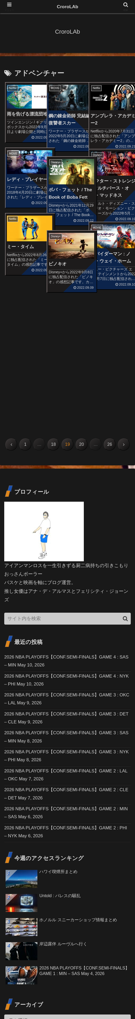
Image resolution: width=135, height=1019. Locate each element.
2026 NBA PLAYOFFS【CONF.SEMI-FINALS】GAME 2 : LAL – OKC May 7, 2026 (65, 659)
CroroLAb (67, 6)
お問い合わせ (24, 1002)
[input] (67, 495)
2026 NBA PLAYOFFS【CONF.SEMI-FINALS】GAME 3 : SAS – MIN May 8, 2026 (65, 619)
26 (109, 321)
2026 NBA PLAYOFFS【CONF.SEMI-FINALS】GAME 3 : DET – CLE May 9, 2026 (65, 599)
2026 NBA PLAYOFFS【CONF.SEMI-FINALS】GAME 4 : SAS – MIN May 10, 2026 (65, 538)
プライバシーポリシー (111, 1002)
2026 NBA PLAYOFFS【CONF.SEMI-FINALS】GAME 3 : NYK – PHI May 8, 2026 (65, 639)
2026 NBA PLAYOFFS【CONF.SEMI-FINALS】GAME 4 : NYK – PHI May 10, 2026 (65, 559)
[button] (125, 495)
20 (81, 321)
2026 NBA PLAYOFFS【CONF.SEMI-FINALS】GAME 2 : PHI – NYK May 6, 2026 (65, 719)
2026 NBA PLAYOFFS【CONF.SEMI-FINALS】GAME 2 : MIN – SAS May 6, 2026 (65, 699)
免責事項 (67, 1002)
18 (53, 321)
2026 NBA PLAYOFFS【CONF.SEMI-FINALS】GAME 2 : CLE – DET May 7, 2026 (65, 679)
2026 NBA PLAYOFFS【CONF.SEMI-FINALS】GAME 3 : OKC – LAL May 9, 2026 (65, 579)
